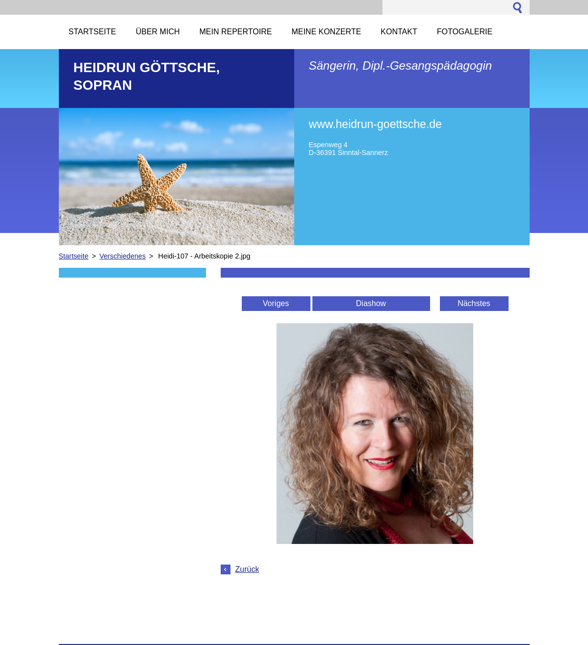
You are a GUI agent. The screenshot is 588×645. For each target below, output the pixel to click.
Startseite (74, 256)
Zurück (247, 569)
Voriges (276, 303)
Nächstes (474, 303)
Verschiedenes (123, 256)
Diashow (371, 303)
